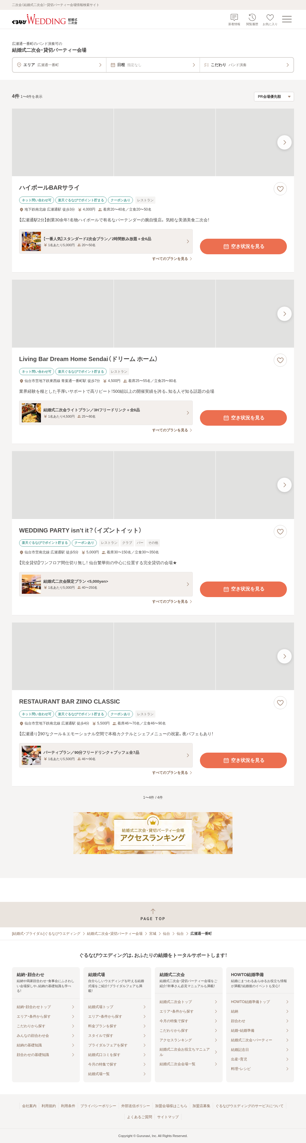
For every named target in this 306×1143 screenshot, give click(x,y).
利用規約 (49, 1106)
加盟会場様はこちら (171, 1106)
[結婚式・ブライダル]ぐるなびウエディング (46, 934)
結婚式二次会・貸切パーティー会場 (115, 934)
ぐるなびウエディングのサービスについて (249, 1106)
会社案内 (29, 1106)
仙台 (166, 934)
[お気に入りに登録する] (280, 188)
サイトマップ (168, 1117)
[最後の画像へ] (284, 142)
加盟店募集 (201, 1106)
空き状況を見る (243, 246)
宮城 (152, 934)
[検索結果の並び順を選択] (274, 96)
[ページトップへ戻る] (153, 914)
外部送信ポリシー (135, 1106)
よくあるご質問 (139, 1117)
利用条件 (68, 1106)
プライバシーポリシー (98, 1106)
